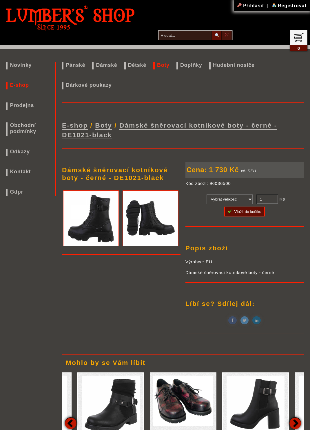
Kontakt (20, 171)
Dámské (106, 65)
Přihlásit (251, 5)
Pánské (75, 65)
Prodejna (22, 105)
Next (295, 420)
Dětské (137, 65)
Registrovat (289, 5)
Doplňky (191, 65)
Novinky (21, 65)
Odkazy (20, 152)
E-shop (19, 85)
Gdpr (16, 192)
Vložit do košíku (244, 208)
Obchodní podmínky (23, 128)
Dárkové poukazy (89, 85)
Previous (70, 420)
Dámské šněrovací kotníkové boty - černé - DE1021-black (169, 128)
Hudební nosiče (234, 65)
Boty (163, 65)
